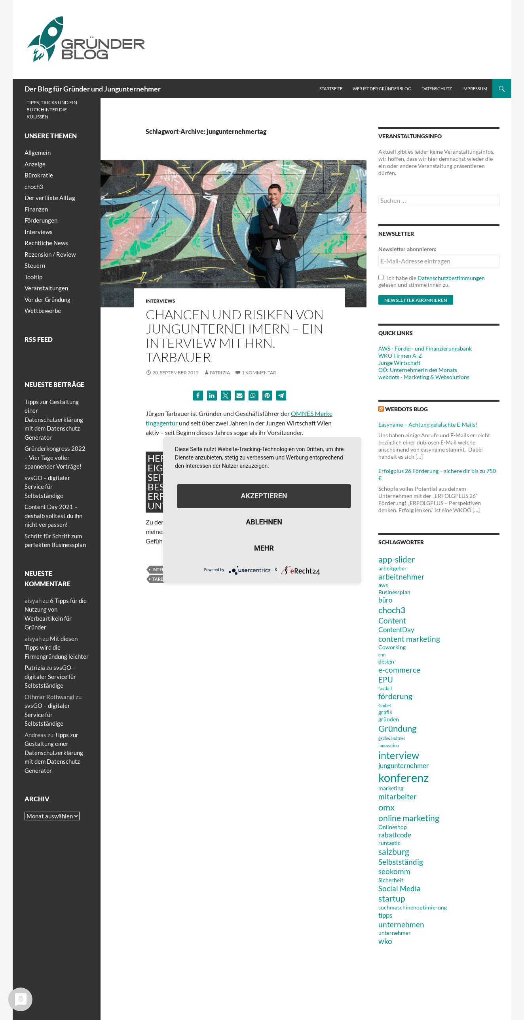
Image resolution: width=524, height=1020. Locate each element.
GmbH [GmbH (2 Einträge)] (384, 705)
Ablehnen (264, 522)
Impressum (474, 88)
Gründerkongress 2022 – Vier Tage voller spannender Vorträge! (55, 457)
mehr (264, 548)
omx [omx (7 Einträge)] (386, 807)
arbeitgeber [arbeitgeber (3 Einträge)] (392, 568)
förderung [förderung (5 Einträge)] (395, 696)
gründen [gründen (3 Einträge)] (388, 719)
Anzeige (35, 164)
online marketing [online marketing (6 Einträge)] (408, 818)
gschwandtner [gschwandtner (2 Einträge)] (391, 738)
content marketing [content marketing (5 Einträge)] (409, 638)
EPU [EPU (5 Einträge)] (385, 679)
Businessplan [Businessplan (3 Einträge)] (394, 592)
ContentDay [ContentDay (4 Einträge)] (396, 629)
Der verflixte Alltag (50, 197)
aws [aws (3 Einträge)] (383, 584)
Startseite (330, 88)
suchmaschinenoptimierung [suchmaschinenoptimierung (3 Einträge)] (412, 907)
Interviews (160, 301)
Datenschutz (436, 88)
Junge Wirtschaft (399, 362)
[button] (198, 395)
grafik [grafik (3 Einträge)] (385, 712)
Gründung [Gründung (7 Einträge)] (397, 728)
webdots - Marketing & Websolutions (423, 377)
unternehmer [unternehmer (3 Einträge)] (394, 932)
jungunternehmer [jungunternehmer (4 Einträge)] (403, 765)
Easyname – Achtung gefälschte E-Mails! (427, 424)
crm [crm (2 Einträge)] (381, 654)
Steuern (35, 265)
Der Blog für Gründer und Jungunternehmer (93, 88)
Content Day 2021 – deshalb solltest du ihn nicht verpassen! (53, 515)
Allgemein (38, 152)
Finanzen (36, 209)
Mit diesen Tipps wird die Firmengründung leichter (57, 647)
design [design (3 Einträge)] (386, 661)
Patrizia (220, 373)
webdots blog (406, 409)
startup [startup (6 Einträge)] (391, 898)
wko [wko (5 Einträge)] (385, 941)
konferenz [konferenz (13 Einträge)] (403, 777)
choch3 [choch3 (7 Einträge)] (392, 609)
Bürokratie (39, 175)
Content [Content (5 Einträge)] (392, 620)
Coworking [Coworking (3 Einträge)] (392, 647)
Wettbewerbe (43, 310)
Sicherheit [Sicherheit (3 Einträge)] (390, 880)
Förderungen (41, 220)
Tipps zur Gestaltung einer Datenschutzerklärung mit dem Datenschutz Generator (54, 419)
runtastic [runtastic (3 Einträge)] (389, 842)
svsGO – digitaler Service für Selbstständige (47, 486)
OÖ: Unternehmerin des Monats (417, 369)
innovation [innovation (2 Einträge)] (388, 745)
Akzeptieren (264, 496)
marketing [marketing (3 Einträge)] (390, 788)
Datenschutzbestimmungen (451, 278)
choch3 (34, 186)
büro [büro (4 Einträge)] (385, 600)
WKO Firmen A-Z (400, 355)
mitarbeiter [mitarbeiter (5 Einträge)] (397, 796)
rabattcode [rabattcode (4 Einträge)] (394, 835)
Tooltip (33, 276)
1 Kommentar (259, 373)
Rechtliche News (46, 242)
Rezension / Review (50, 254)
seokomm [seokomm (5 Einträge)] (394, 871)
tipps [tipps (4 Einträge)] (385, 915)
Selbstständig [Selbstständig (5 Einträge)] (400, 861)
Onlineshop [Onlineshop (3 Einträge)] (392, 827)
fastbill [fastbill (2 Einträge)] (385, 688)
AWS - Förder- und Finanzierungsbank (425, 348)
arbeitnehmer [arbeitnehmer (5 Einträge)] (401, 576)
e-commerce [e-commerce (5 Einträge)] (399, 669)
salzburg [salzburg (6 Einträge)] (393, 851)
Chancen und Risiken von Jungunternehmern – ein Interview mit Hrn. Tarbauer (235, 335)
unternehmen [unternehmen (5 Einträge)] (401, 924)
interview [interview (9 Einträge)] (398, 755)
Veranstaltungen (46, 288)
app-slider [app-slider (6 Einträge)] (396, 559)
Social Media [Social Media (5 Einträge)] (399, 888)
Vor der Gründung (47, 299)
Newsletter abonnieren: (407, 249)
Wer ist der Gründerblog (382, 88)
